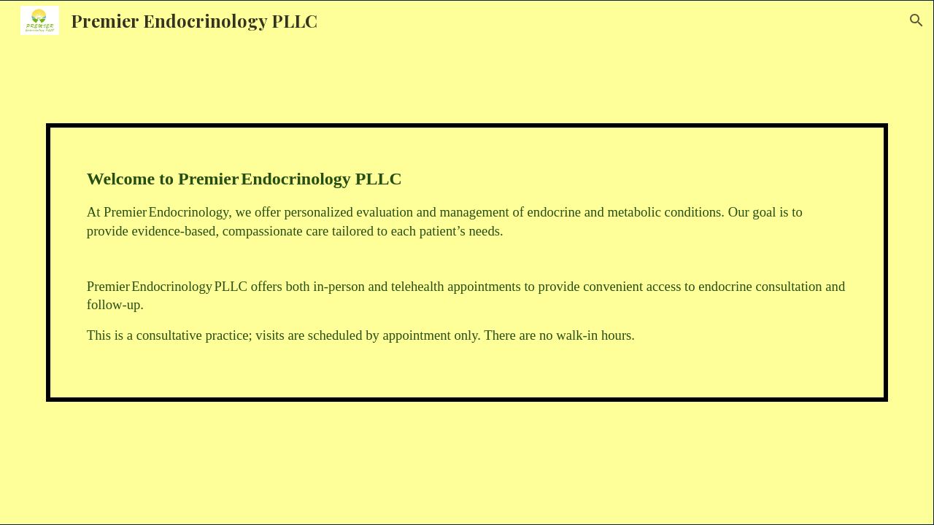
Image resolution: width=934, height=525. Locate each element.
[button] (916, 20)
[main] (467, 262)
